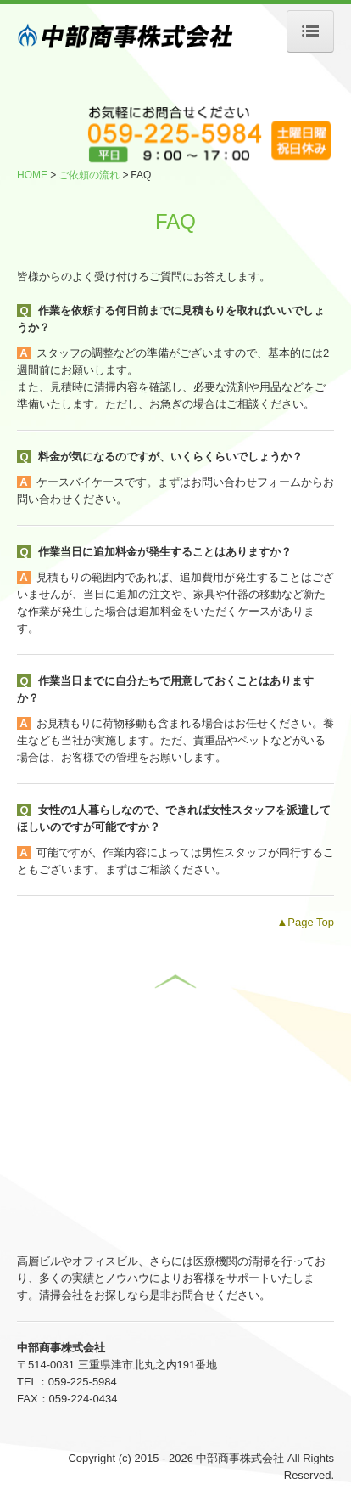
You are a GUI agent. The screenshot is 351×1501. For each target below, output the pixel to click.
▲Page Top (305, 922)
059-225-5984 (82, 1381)
